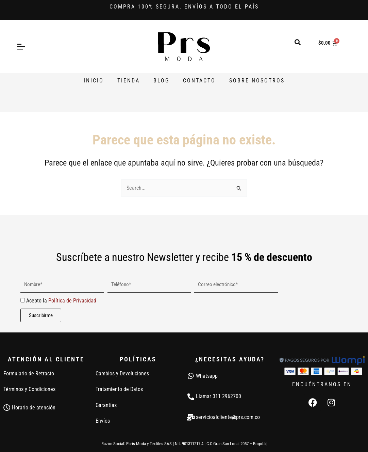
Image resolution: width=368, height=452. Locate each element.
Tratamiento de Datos (119, 389)
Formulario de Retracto (28, 373)
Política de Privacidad (72, 300)
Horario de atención (33, 407)
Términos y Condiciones (29, 389)
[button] (297, 42)
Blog (161, 80)
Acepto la (61, 300)
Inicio (94, 80)
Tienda (128, 80)
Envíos (103, 421)
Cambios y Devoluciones (122, 373)
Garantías (106, 405)
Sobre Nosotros (257, 80)
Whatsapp (207, 376)
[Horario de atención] (6, 407)
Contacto (199, 80)
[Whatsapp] (190, 376)
